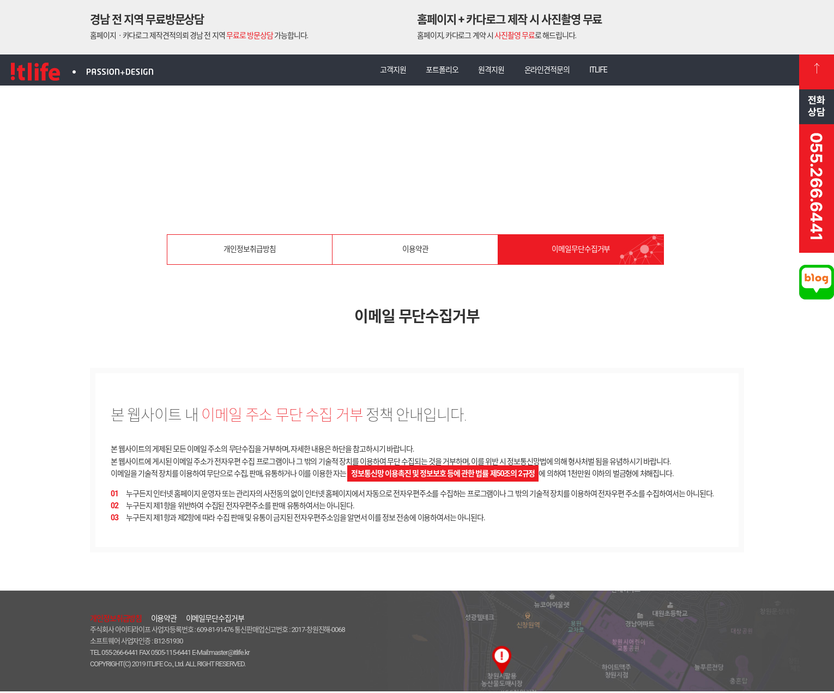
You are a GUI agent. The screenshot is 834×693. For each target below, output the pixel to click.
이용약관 (415, 252)
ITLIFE (604, 71)
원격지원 (491, 71)
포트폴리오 (439, 71)
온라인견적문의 (549, 71)
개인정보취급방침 (249, 252)
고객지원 (387, 71)
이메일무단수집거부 (581, 252)
